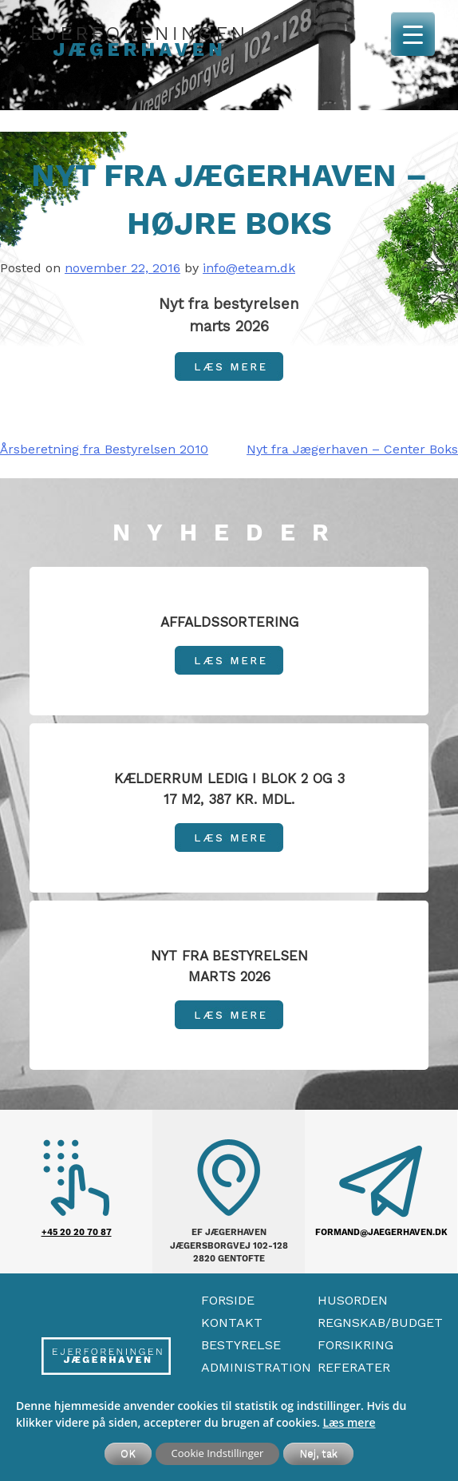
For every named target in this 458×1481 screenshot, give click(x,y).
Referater (354, 1367)
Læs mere (348, 1422)
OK (128, 1453)
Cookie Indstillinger (218, 1453)
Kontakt (232, 1322)
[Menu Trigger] (413, 34)
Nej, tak (318, 1453)
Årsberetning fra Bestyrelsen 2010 (104, 449)
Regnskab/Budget (380, 1322)
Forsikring (355, 1344)
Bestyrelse (241, 1344)
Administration (256, 1367)
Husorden (353, 1300)
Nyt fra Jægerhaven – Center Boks (352, 449)
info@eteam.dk (249, 267)
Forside (228, 1300)
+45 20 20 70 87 (76, 1232)
